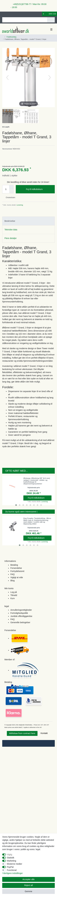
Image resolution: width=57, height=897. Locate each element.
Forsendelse (16, 568)
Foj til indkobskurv (39, 189)
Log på (13, 592)
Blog (12, 580)
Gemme (28, 891)
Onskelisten (9, 197)
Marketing (11, 861)
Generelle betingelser (20, 622)
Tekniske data (10, 229)
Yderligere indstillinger (12, 873)
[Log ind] (3, 14)
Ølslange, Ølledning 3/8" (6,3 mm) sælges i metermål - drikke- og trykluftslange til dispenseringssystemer (36, 481)
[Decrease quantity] (11, 191)
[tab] (28, 221)
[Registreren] (8, 14)
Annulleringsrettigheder (21, 610)
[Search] (51, 19)
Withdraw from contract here (22, 733)
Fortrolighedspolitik (19, 613)
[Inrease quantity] (11, 187)
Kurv (12, 598)
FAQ (12, 574)
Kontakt (44, 733)
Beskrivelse (9, 221)
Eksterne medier (14, 864)
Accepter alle (28, 879)
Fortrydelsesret (17, 571)
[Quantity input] (5, 189)
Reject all (28, 885)
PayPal (10, 867)
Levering (19, 205)
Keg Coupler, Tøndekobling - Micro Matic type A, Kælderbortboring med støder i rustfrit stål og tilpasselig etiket (37, 521)
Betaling (14, 565)
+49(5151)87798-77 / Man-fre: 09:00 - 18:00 (28, 5)
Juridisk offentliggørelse (21, 616)
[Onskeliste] (40, 14)
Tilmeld (13, 595)
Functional (12, 870)
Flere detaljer (10, 238)
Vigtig (9, 854)
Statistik (10, 857)
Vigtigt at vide (16, 577)
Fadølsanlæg (11, 37)
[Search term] (24, 19)
